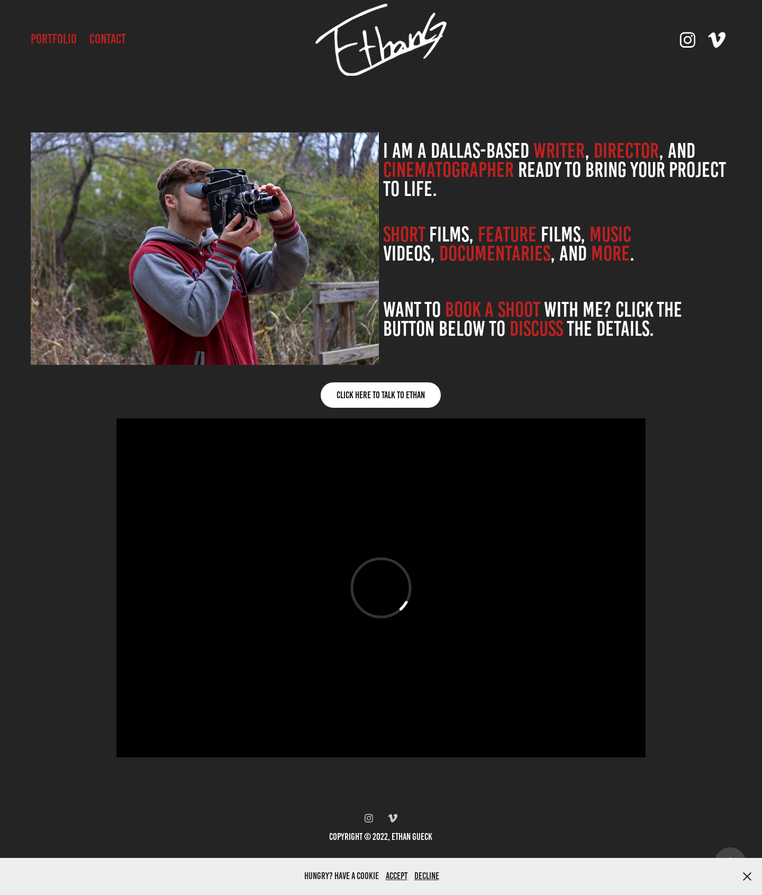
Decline (426, 876)
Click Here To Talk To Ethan (381, 395)
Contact (107, 39)
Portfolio (54, 39)
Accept (396, 876)
